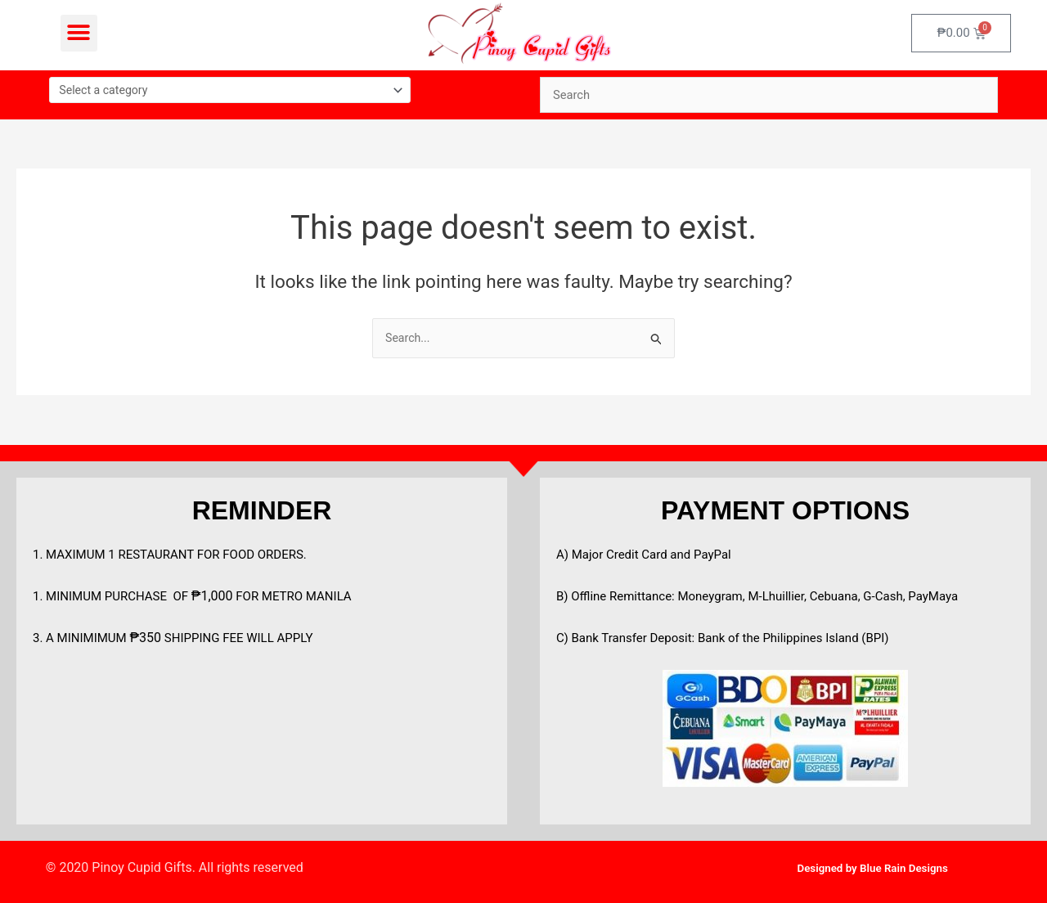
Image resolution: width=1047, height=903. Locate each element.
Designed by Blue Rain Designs (872, 867)
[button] (79, 33)
